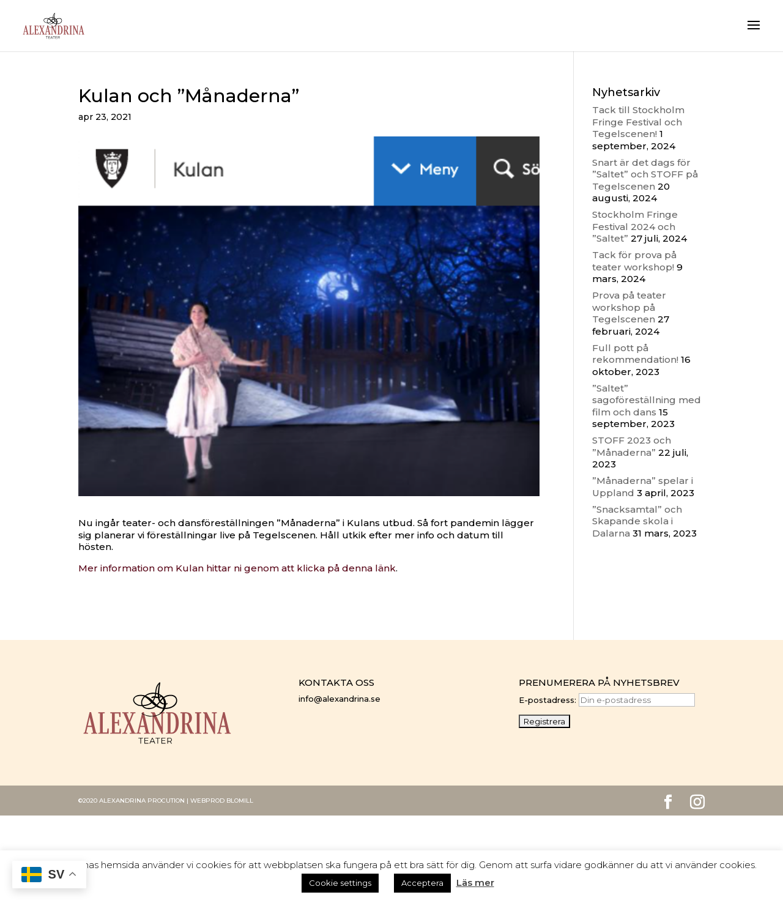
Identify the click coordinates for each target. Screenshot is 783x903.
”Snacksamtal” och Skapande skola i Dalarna (637, 521)
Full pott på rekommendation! (635, 354)
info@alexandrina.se (339, 699)
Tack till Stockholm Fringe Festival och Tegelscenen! (638, 121)
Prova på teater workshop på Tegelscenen (629, 307)
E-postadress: (607, 700)
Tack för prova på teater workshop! (634, 261)
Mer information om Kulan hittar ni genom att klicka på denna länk (237, 568)
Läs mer (475, 882)
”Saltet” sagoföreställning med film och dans (646, 400)
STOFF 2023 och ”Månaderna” (631, 446)
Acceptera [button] (422, 883)
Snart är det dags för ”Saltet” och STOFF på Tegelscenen (645, 174)
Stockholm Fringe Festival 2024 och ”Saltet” (635, 226)
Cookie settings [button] (340, 883)
